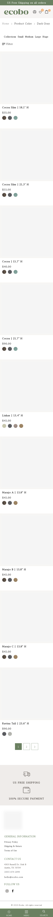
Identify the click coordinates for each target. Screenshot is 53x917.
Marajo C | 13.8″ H (14, 646)
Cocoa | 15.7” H (12, 261)
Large (38, 36)
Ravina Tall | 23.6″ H (15, 723)
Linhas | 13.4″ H (12, 415)
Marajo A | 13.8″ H (14, 492)
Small (20, 36)
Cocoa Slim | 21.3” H (15, 184)
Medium (29, 36)
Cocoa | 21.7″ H (12, 338)
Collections (10, 36)
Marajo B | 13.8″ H (14, 569)
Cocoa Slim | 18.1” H (15, 107)
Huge (45, 36)
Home (5, 23)
